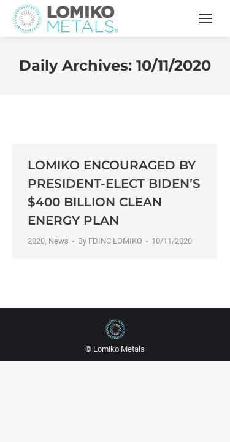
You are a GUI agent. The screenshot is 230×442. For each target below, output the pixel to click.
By (110, 241)
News (58, 241)
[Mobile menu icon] (205, 18)
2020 (36, 241)
